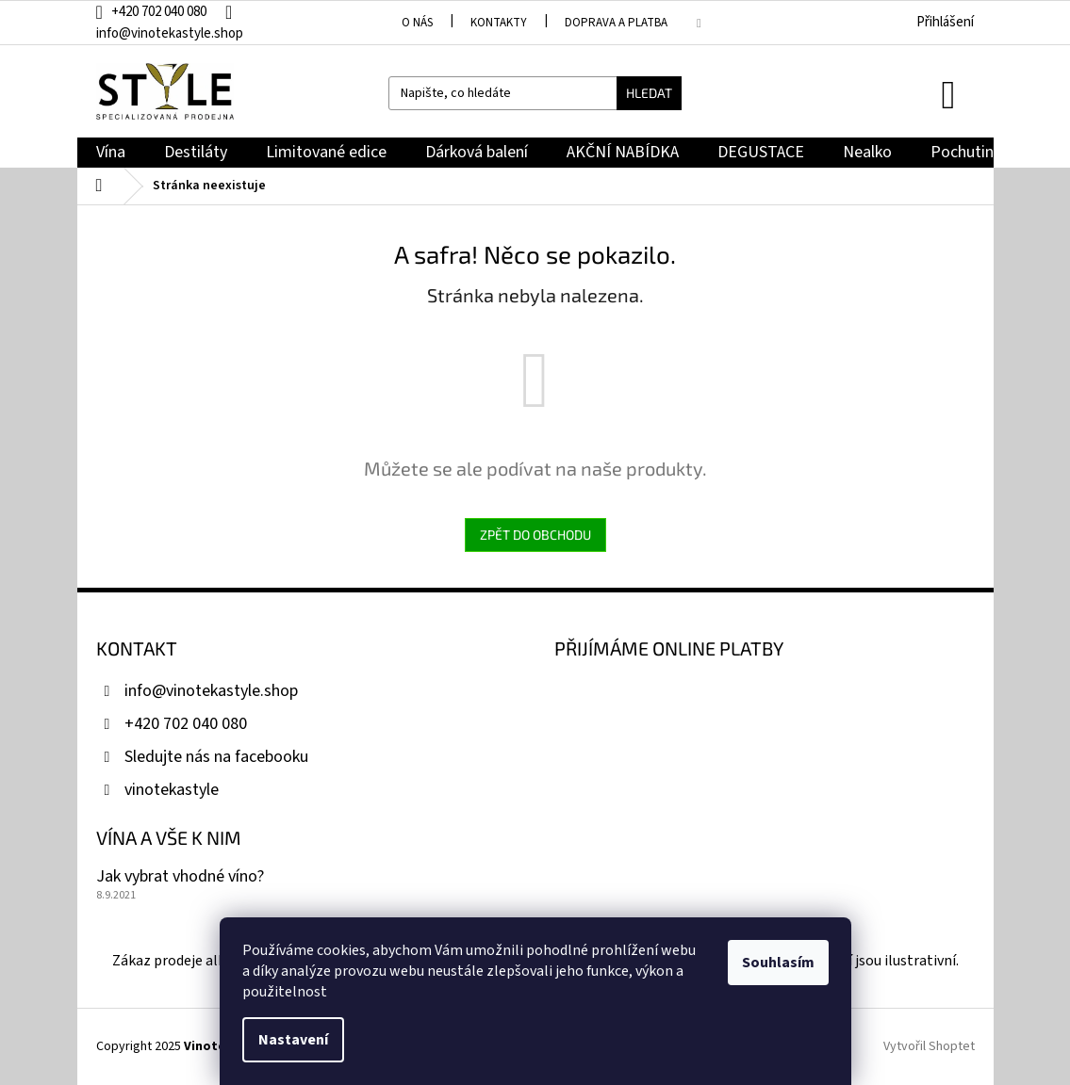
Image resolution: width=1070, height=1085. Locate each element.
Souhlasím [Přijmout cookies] (778, 962)
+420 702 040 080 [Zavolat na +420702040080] (185, 724)
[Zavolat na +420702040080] (160, 12)
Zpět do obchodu (535, 534)
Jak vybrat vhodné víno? (180, 877)
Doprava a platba (616, 22)
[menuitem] (110, 153)
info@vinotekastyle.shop (211, 691)
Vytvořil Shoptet (929, 1046)
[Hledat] (535, 93)
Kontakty (498, 22)
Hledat (649, 93)
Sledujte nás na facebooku (216, 757)
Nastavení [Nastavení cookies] (293, 1039)
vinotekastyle (171, 790)
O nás (417, 22)
